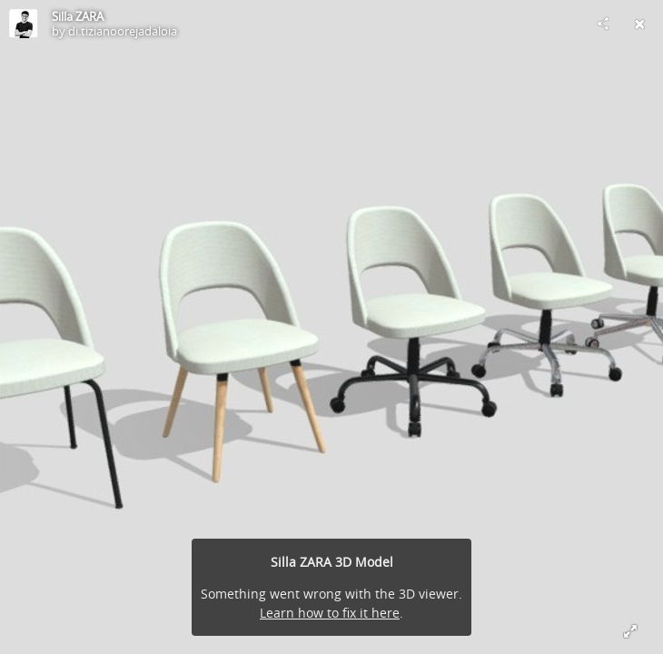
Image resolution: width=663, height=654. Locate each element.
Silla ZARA (78, 16)
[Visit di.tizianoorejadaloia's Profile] (23, 23)
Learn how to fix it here (330, 612)
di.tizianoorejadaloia (122, 31)
